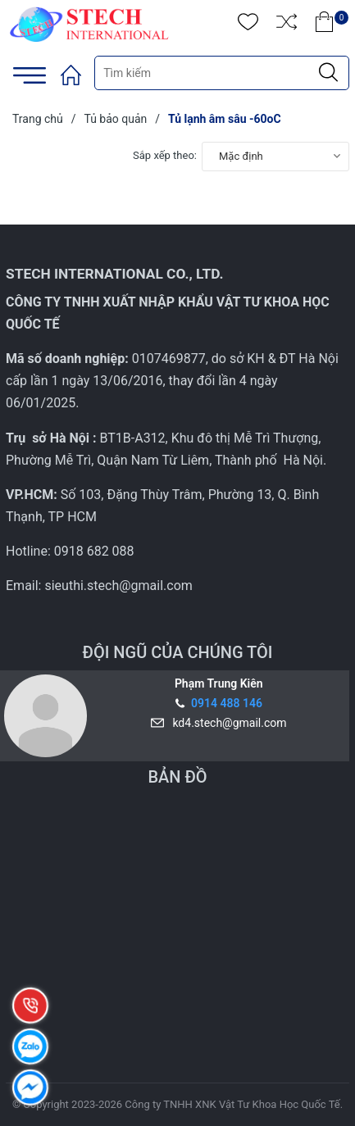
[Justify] (328, 73)
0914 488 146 (226, 703)
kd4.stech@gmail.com (226, 722)
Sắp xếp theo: (165, 155)
